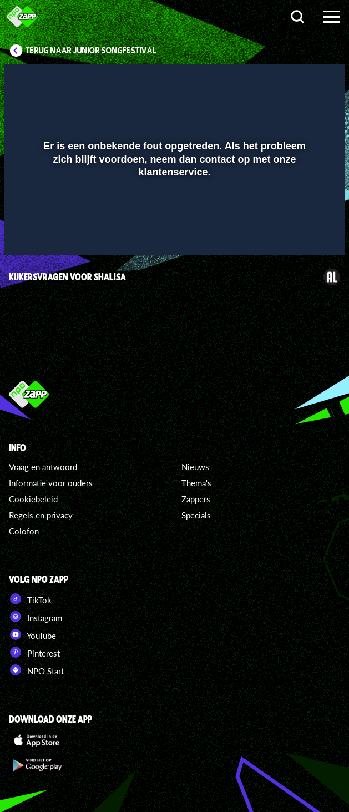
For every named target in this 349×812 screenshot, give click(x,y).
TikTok (30, 599)
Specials (196, 515)
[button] (27, 231)
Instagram (35, 616)
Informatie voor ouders (51, 483)
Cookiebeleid (33, 499)
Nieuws (195, 467)
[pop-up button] (299, 231)
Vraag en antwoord (43, 467)
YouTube (32, 634)
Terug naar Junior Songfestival (91, 51)
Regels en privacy (41, 515)
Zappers (195, 499)
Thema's (196, 483)
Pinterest (34, 652)
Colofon (24, 531)
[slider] (173, 208)
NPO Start (36, 670)
